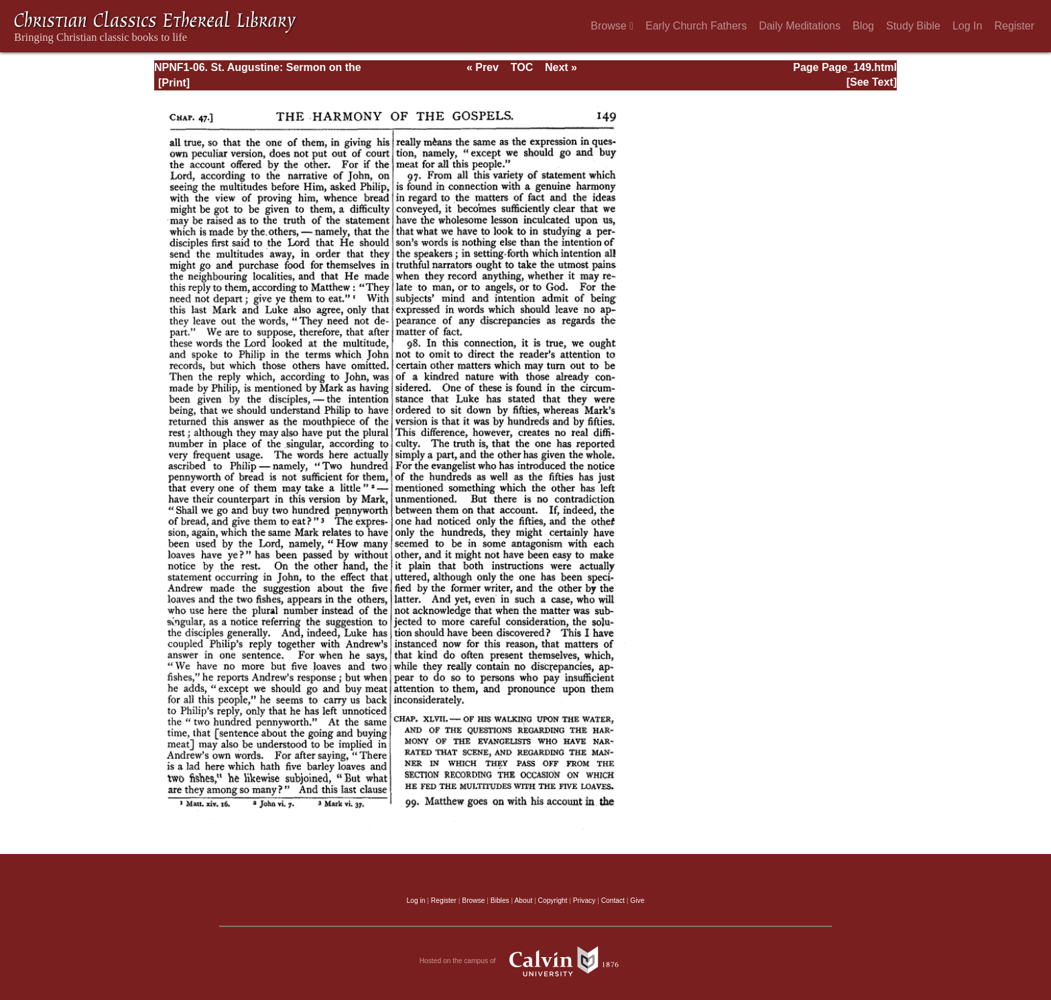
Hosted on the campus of (526, 961)
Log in (416, 900)
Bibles (500, 900)
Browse (612, 25)
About (523, 900)
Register (1014, 25)
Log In (967, 25)
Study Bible (913, 25)
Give (637, 900)
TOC (522, 67)
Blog (863, 25)
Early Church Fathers (696, 25)
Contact (613, 900)
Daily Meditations (800, 25)
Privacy (584, 900)
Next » (561, 67)
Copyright (553, 900)
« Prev (483, 67)
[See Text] (872, 82)
